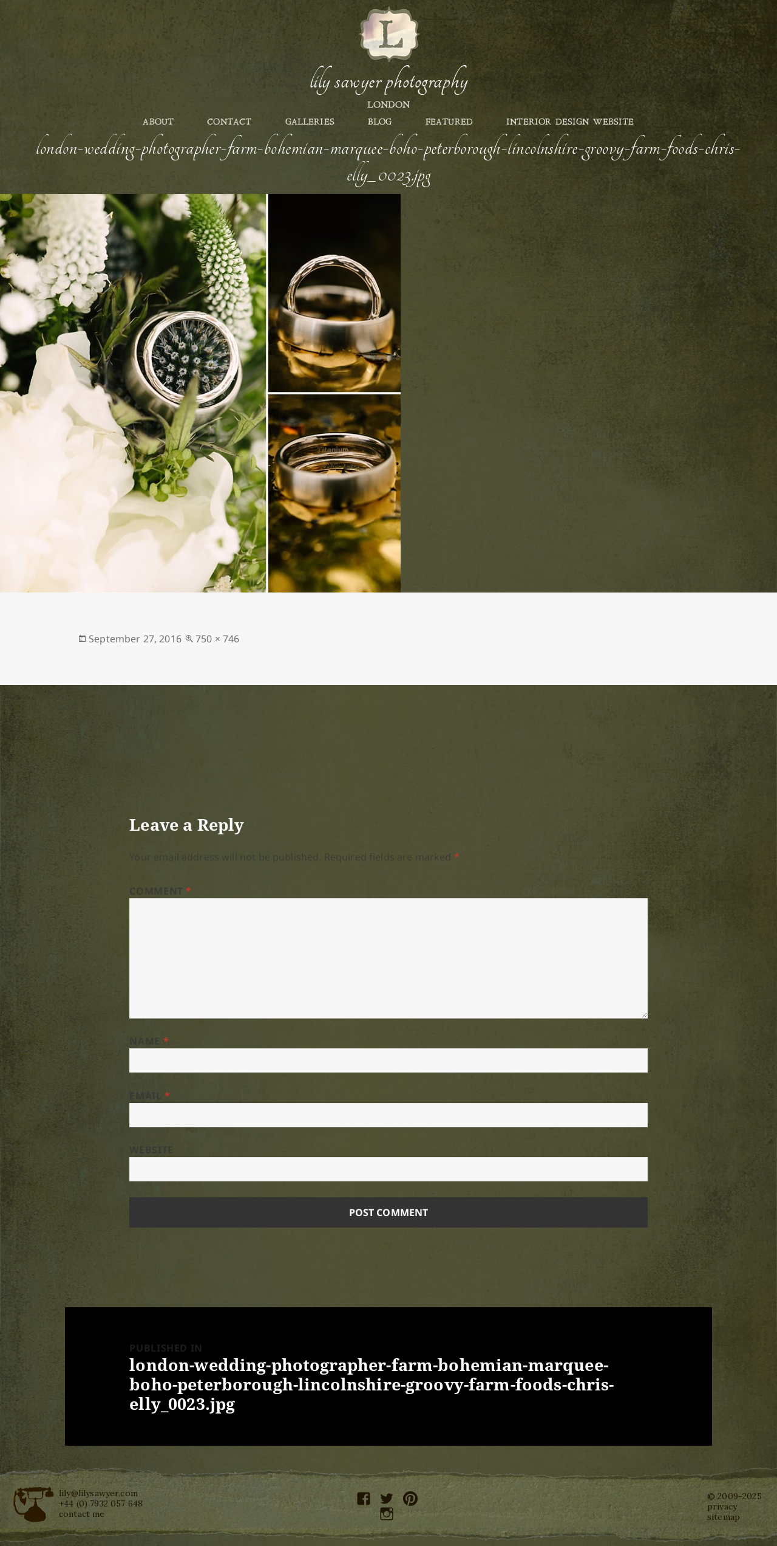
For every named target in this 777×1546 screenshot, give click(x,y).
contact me (82, 1513)
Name (149, 1041)
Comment (160, 891)
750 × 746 (217, 638)
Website (151, 1149)
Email (149, 1095)
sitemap (723, 1516)
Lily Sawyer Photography (388, 81)
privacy (722, 1506)
